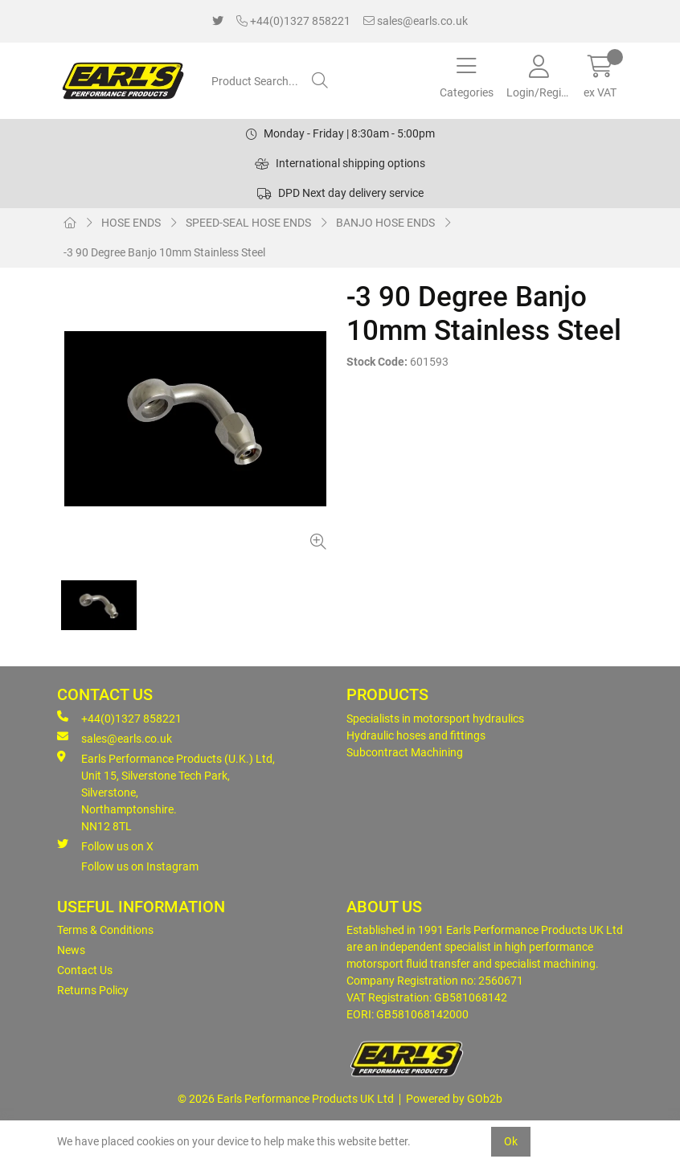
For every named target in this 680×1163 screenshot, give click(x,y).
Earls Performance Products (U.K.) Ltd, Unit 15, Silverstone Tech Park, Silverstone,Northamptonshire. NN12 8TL (166, 792)
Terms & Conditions (105, 929)
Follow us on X (105, 845)
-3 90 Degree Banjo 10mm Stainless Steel (164, 252)
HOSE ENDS (131, 222)
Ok (511, 1141)
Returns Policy (93, 990)
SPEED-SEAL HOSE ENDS (248, 222)
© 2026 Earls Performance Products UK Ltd (286, 1098)
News (71, 950)
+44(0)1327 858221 (293, 20)
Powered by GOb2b (454, 1098)
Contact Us (85, 970)
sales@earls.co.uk (415, 20)
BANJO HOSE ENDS (385, 222)
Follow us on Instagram (140, 866)
